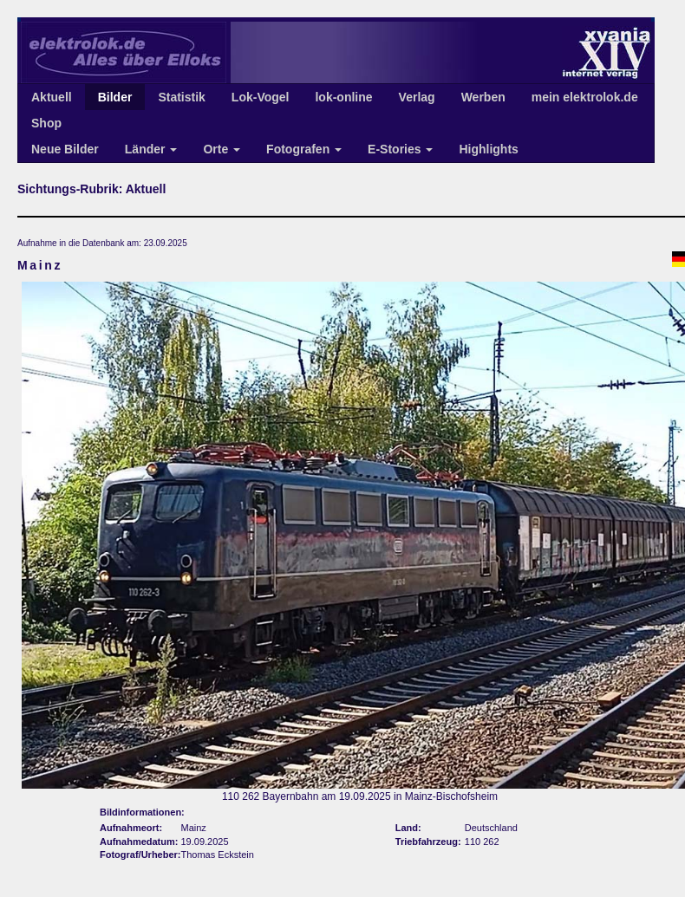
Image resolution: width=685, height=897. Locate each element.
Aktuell (51, 97)
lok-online (343, 97)
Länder (151, 149)
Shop (46, 123)
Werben (483, 97)
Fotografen (304, 149)
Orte (221, 149)
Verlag (417, 97)
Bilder (115, 97)
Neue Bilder (65, 149)
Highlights (488, 149)
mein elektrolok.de (585, 97)
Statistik (181, 97)
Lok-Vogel (261, 97)
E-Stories (400, 149)
